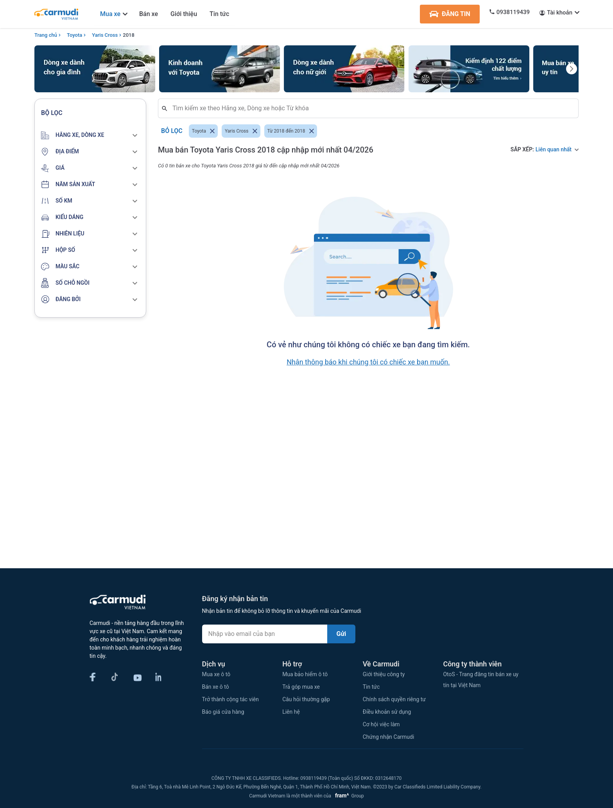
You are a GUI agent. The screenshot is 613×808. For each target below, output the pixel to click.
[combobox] (371, 108)
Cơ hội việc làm (381, 724)
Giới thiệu (183, 14)
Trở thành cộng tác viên (230, 699)
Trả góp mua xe (301, 687)
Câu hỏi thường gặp (306, 699)
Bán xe (148, 14)
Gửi (341, 633)
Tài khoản (559, 12)
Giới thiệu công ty (384, 674)
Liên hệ (291, 712)
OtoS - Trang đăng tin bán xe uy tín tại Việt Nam (480, 679)
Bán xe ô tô (215, 687)
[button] (90, 135)
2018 (128, 35)
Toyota (74, 35)
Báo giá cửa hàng (223, 712)
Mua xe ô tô (216, 674)
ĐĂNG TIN (449, 14)
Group (348, 796)
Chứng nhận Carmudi (388, 737)
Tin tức (219, 14)
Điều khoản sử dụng (387, 712)
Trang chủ (45, 35)
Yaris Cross (105, 35)
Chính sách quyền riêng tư (394, 699)
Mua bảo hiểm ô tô (305, 674)
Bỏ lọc (172, 131)
